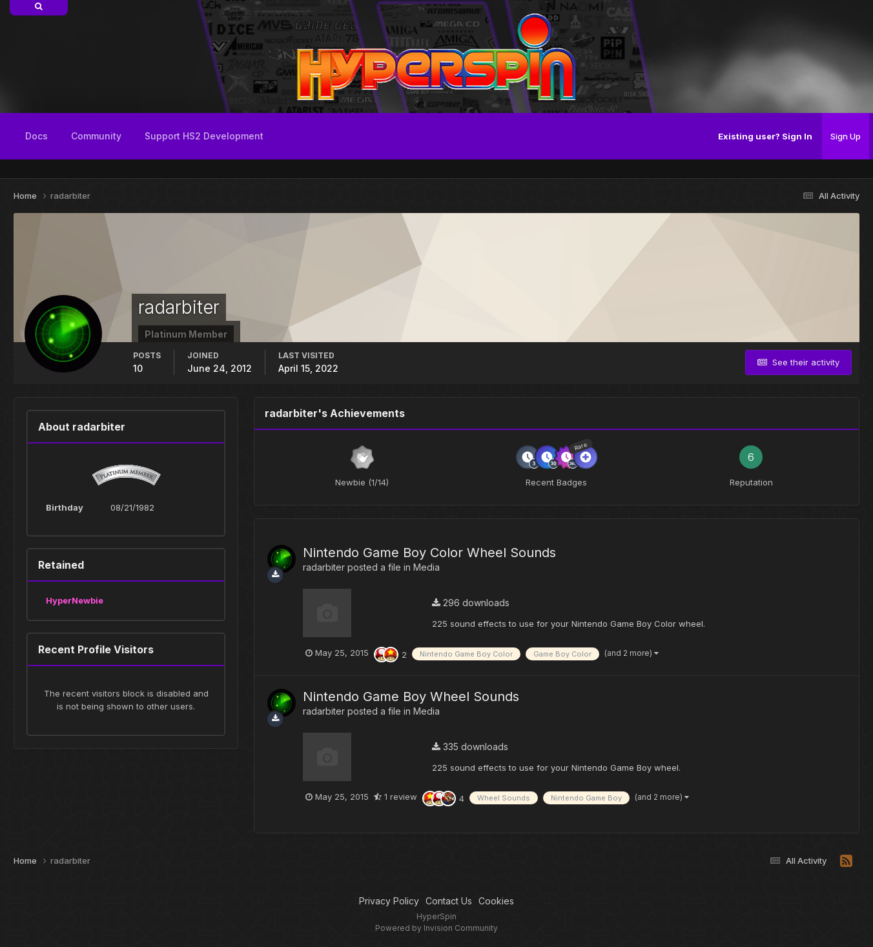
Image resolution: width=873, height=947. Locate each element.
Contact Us (449, 900)
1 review (395, 796)
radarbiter (324, 567)
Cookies (496, 900)
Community (96, 135)
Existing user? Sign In (765, 136)
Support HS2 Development (204, 135)
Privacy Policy (389, 900)
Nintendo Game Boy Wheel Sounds (411, 696)
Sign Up (845, 136)
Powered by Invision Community (436, 928)
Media (426, 567)
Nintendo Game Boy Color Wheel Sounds (429, 552)
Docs (36, 135)
